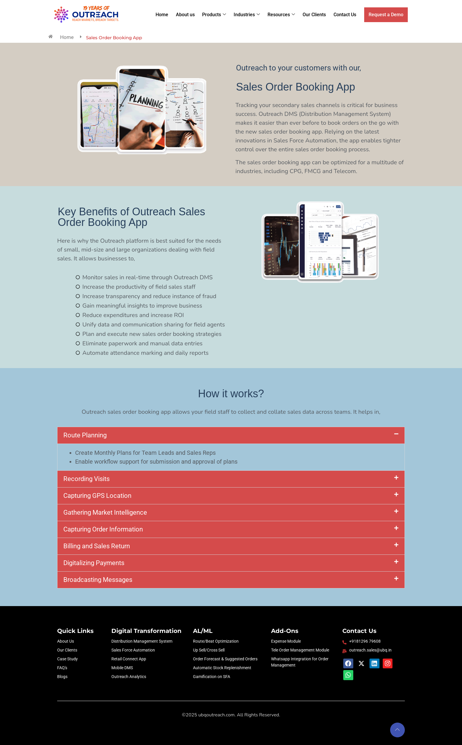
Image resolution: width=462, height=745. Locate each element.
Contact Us (345, 14)
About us (187, 14)
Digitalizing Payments (93, 563)
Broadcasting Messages (97, 579)
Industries (248, 14)
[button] (231, 435)
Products (216, 14)
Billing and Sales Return (96, 546)
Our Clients (315, 14)
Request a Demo (386, 14)
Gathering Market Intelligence (105, 512)
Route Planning (85, 435)
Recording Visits (86, 479)
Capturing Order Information (103, 529)
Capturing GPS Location (97, 495)
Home (164, 14)
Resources (282, 14)
